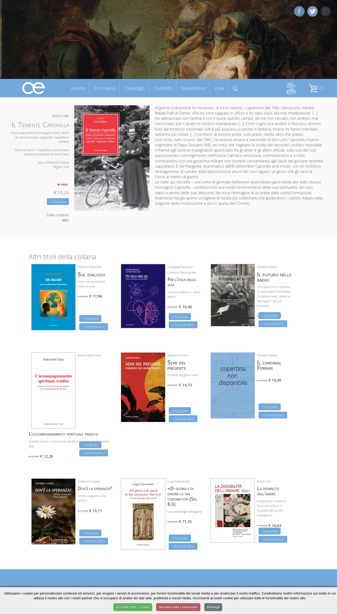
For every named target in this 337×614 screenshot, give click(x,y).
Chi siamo (105, 88)
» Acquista (58, 201)
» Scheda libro (93, 326)
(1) (315, 87)
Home (78, 88)
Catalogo (135, 88)
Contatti (163, 88)
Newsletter (193, 88)
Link (219, 88)
